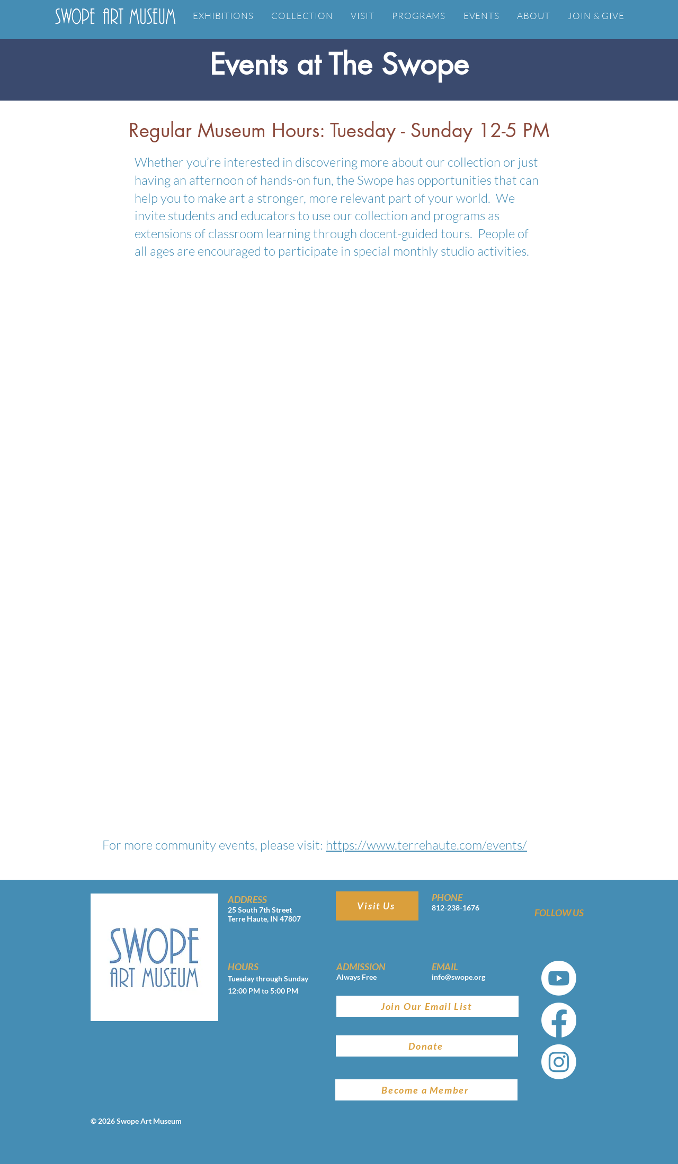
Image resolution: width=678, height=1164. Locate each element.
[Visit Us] (377, 906)
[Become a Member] (426, 1089)
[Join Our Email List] (427, 1006)
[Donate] (427, 1046)
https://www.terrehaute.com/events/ (426, 845)
